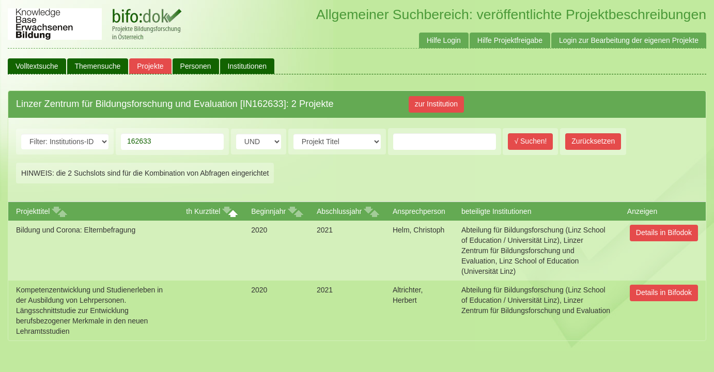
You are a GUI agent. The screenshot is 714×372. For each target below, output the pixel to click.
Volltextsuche (36, 66)
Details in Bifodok (664, 232)
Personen (195, 66)
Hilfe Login (444, 40)
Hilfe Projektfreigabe (509, 40)
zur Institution (436, 104)
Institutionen (247, 66)
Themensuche (98, 66)
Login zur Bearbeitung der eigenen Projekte (629, 40)
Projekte (150, 66)
